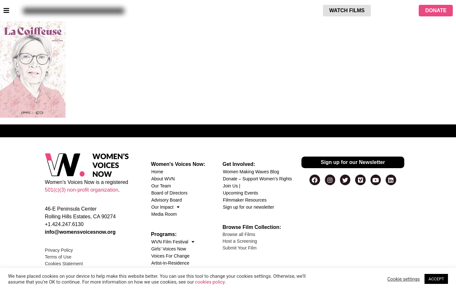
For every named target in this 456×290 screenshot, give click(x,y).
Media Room (164, 214)
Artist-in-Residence (170, 263)
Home (157, 171)
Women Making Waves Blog (251, 171)
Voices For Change (170, 255)
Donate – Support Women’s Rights (257, 178)
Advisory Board (166, 200)
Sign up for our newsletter (248, 207)
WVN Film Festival (172, 241)
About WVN (163, 178)
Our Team (161, 185)
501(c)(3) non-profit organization (82, 190)
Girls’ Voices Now (168, 248)
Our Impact (165, 207)
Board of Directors (169, 192)
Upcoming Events (240, 192)
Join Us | (231, 185)
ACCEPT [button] (436, 278)
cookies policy (210, 282)
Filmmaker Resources (244, 200)
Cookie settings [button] (403, 279)
